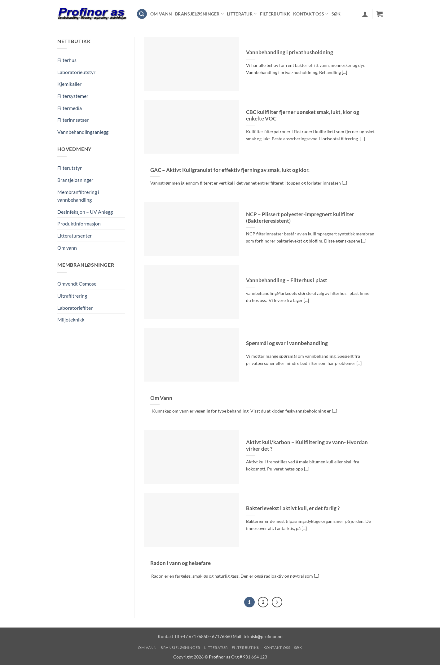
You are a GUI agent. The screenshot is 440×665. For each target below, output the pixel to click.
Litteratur (242, 14)
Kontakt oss (310, 14)
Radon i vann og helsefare (180, 563)
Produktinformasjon (79, 223)
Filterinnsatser (73, 120)
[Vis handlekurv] (379, 14)
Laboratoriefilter (75, 308)
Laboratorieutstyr (76, 72)
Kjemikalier (69, 84)
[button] (142, 14)
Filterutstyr (69, 168)
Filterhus (67, 60)
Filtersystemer (72, 96)
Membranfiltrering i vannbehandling (78, 196)
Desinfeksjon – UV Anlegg (85, 212)
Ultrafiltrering (72, 296)
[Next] (277, 602)
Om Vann (161, 398)
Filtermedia (69, 108)
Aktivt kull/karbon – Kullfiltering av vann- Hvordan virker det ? (307, 445)
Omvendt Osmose (76, 284)
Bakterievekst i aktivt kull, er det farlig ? (293, 508)
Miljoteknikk (70, 319)
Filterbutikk (275, 13)
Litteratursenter (74, 235)
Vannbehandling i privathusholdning (289, 52)
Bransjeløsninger (199, 14)
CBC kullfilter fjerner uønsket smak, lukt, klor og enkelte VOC (302, 115)
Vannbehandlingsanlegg (82, 132)
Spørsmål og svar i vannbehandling (287, 343)
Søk (336, 13)
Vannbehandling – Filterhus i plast (286, 280)
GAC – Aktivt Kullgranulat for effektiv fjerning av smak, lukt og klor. (230, 170)
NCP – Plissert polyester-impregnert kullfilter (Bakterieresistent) (300, 217)
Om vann (161, 13)
